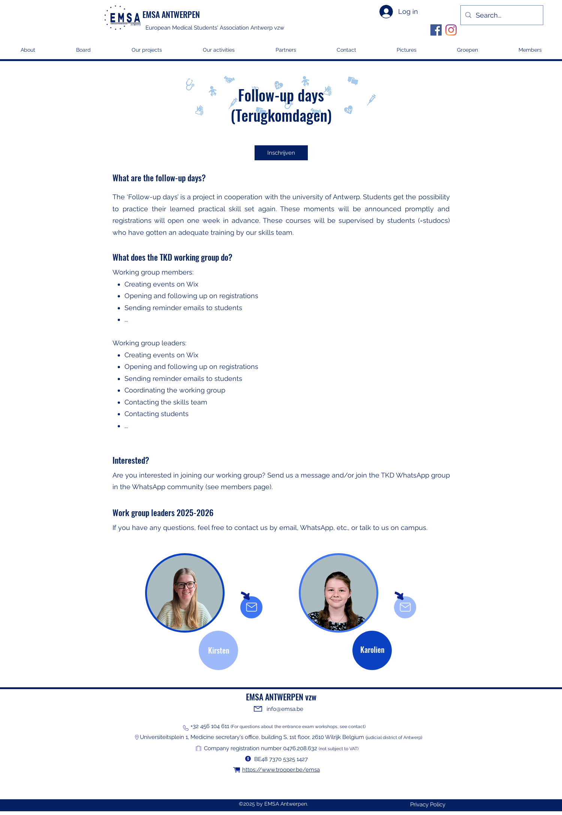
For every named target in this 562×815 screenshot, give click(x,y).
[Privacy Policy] (427, 804)
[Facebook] (436, 30)
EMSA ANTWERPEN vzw (281, 697)
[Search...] (501, 15)
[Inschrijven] (281, 152)
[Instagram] (451, 30)
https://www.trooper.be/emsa (281, 769)
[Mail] (251, 607)
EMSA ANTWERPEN (171, 14)
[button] (146, 52)
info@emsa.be (285, 709)
